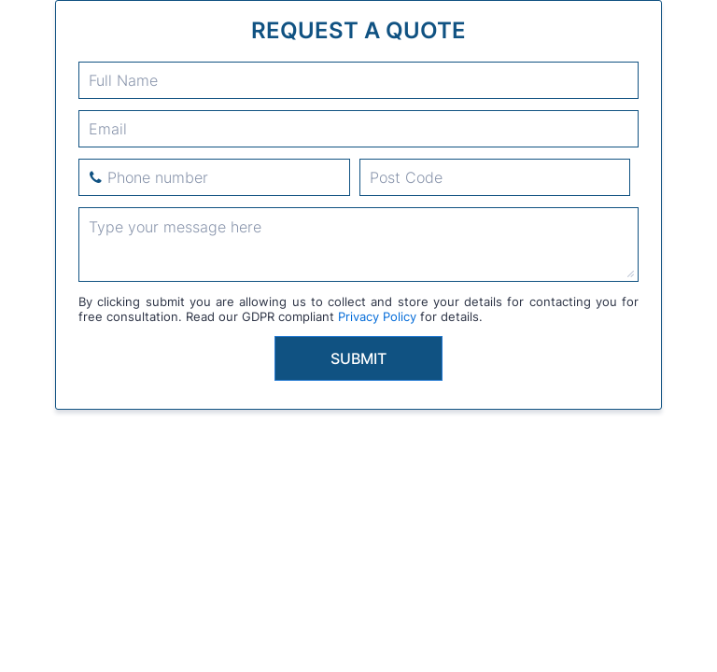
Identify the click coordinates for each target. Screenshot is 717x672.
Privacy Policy (377, 316)
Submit (358, 358)
